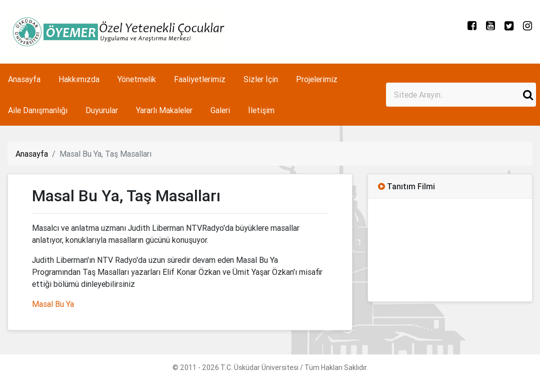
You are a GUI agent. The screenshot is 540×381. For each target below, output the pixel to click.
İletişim (261, 110)
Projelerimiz (317, 79)
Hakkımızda (79, 79)
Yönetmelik (137, 79)
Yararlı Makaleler (164, 110)
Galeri (220, 110)
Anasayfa (24, 79)
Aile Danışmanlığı (38, 110)
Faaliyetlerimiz (200, 79)
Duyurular (102, 110)
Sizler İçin (261, 79)
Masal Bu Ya (53, 304)
